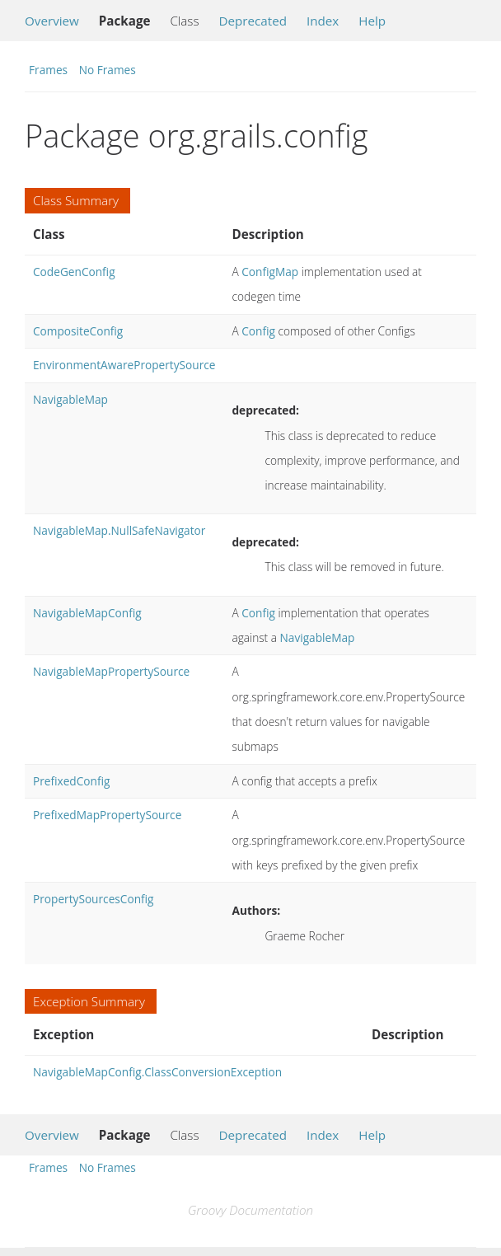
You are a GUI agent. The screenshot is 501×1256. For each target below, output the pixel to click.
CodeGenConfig (74, 271)
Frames (48, 69)
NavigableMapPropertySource (111, 671)
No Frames (107, 69)
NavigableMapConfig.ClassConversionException (157, 1072)
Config (258, 331)
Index (323, 20)
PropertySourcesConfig (93, 899)
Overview (52, 20)
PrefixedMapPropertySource (107, 814)
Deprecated (252, 20)
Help (372, 20)
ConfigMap (269, 271)
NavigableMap (70, 399)
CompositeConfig (78, 331)
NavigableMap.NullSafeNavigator (119, 530)
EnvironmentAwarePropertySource (124, 365)
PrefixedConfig (71, 781)
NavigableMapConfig (87, 613)
